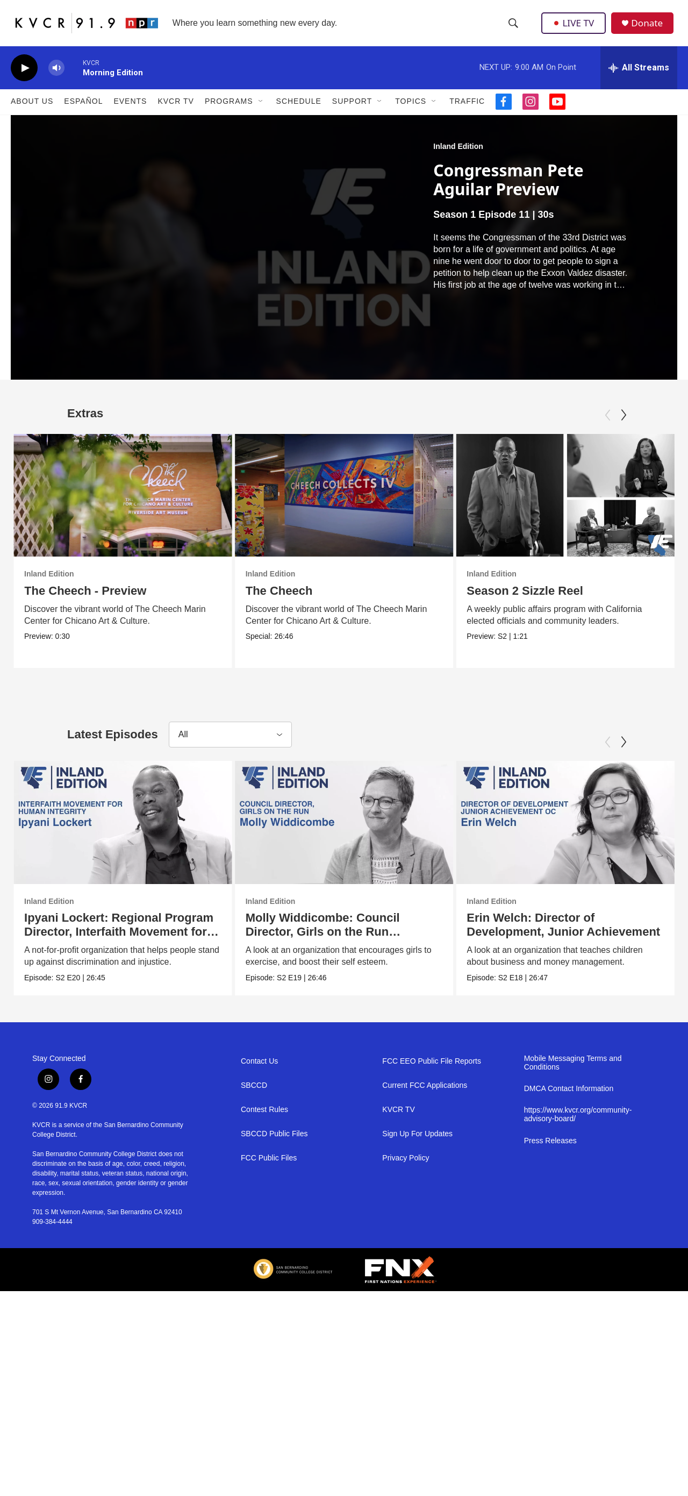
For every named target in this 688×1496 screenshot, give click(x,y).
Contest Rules (264, 1300)
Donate (649, 28)
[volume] (56, 78)
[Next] (623, 425)
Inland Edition (458, 156)
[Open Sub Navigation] (261, 112)
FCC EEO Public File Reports (431, 1252)
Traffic (467, 112)
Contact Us (259, 1252)
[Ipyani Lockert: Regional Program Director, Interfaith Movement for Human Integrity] (122, 896)
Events (130, 112)
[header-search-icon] (514, 28)
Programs (229, 112)
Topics (410, 112)
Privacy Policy (405, 1349)
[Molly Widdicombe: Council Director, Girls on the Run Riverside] (366, 896)
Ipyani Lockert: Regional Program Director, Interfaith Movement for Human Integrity (118, 1005)
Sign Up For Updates (417, 1325)
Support (352, 112)
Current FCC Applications (424, 1276)
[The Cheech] (356, 505)
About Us (32, 112)
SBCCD (254, 1276)
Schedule (298, 112)
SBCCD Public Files (274, 1325)
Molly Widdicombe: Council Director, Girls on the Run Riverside (345, 1005)
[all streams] (638, 77)
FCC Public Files (269, 1349)
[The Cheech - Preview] (122, 505)
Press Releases (550, 1332)
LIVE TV (575, 28)
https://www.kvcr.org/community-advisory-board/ (578, 1306)
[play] (24, 78)
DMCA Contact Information (569, 1280)
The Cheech (291, 601)
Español (83, 112)
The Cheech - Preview (85, 601)
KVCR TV (175, 112)
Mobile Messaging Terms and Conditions (573, 1253)
